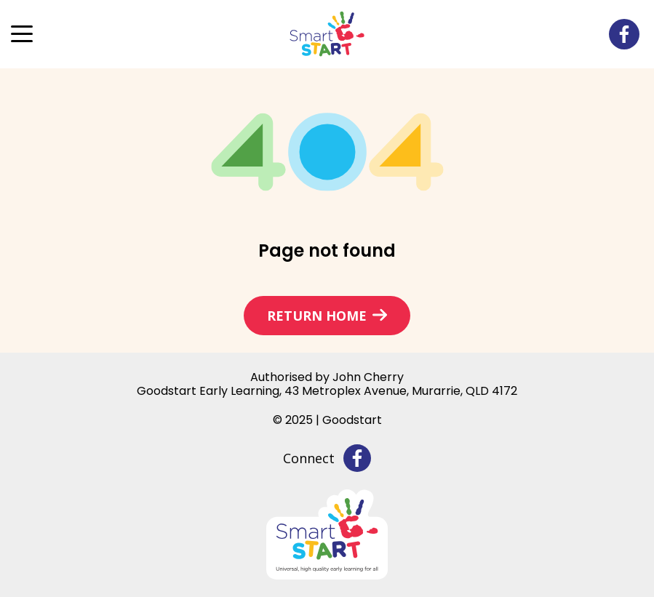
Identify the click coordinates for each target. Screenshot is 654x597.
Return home (317, 315)
